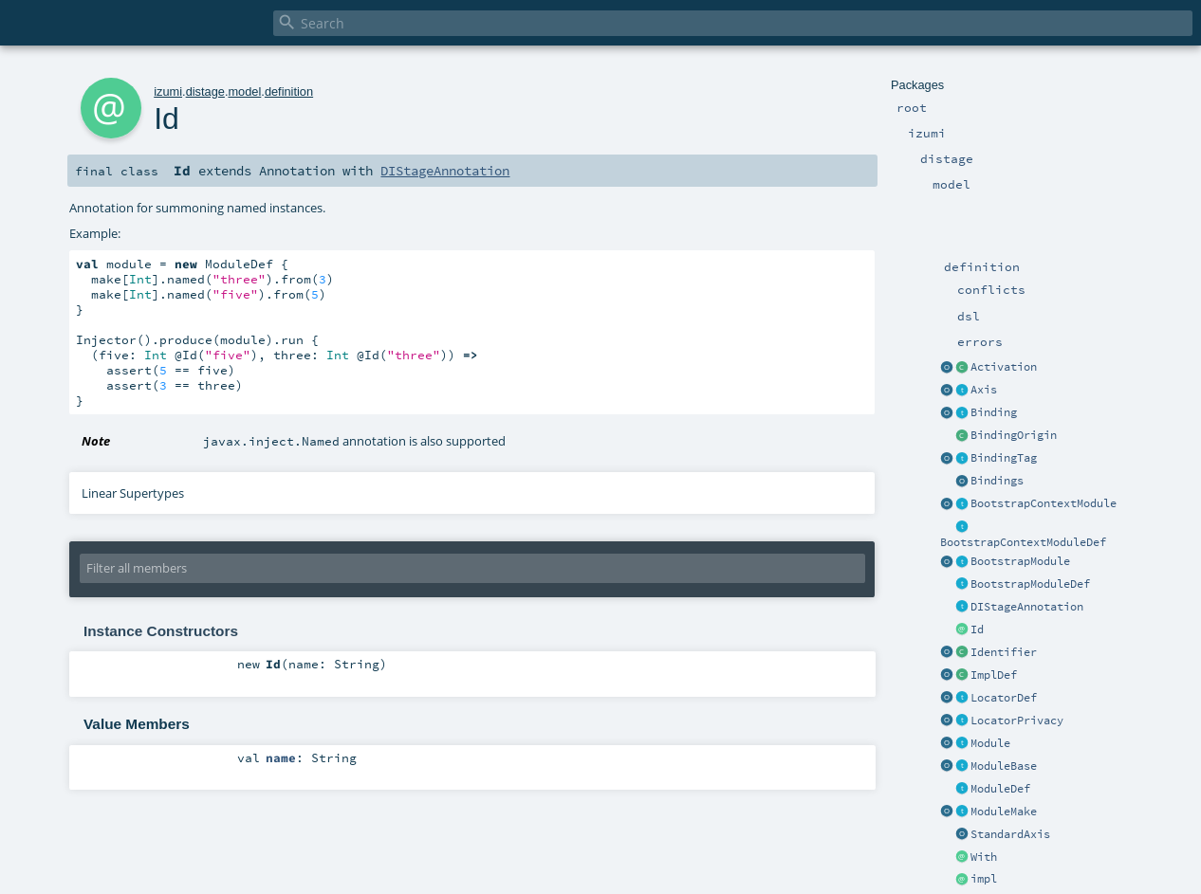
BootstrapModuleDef (1030, 584)
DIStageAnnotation (1026, 606)
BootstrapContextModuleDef (1023, 542)
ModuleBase (1003, 766)
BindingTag (1003, 458)
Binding (993, 412)
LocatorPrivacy (1016, 720)
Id (977, 629)
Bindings (997, 480)
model (244, 91)
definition (289, 91)
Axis (983, 389)
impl (983, 878)
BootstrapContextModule (1043, 503)
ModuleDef (1000, 788)
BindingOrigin (1013, 435)
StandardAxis (1010, 834)
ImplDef (993, 675)
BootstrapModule (1020, 561)
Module (990, 743)
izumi (168, 91)
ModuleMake (1003, 811)
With (983, 857)
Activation (1003, 367)
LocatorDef (1003, 697)
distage (205, 91)
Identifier (1003, 652)
